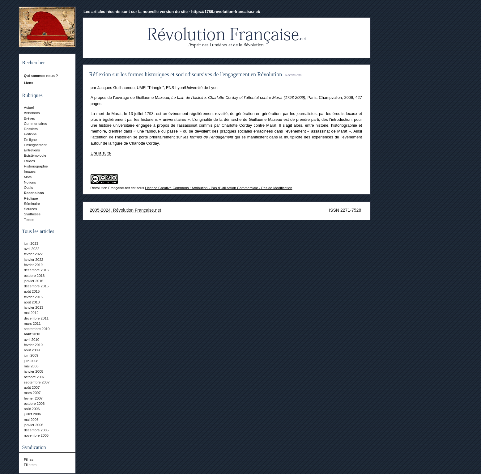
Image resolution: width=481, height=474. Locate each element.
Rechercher (33, 62)
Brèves (29, 118)
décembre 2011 (36, 318)
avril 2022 (31, 249)
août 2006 (32, 409)
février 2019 (33, 265)
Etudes (29, 161)
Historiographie (36, 166)
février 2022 (33, 254)
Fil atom (30, 465)
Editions (30, 134)
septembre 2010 (36, 329)
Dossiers (31, 129)
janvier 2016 (33, 281)
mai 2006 (31, 419)
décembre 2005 (36, 430)
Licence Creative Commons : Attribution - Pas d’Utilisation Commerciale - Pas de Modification (218, 188)
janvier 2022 (33, 259)
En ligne (30, 140)
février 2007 (33, 398)
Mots (28, 177)
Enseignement (35, 145)
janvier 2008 (33, 371)
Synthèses (32, 214)
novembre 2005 (36, 435)
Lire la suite (101, 153)
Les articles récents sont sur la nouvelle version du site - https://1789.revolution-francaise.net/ (171, 11)
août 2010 (32, 334)
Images (30, 171)
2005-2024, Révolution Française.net (125, 210)
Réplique (31, 198)
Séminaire (32, 203)
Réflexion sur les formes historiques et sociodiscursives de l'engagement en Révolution (185, 74)
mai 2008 (31, 366)
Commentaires (35, 123)
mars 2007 (32, 393)
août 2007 (32, 387)
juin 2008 (31, 361)
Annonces (32, 113)
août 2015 (32, 291)
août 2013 (32, 302)
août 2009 (32, 350)
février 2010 (33, 345)
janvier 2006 (33, 425)
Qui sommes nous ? (41, 76)
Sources (30, 209)
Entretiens (32, 150)
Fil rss (28, 459)
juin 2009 (31, 355)
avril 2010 (31, 339)
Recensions (34, 193)
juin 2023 (31, 243)
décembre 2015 (36, 286)
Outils (28, 187)
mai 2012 (31, 313)
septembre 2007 (36, 382)
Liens (28, 83)
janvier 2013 (33, 307)
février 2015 (33, 297)
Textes (29, 220)
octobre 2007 (34, 377)
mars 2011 (32, 323)
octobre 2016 (34, 275)
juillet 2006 (32, 414)
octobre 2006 (34, 403)
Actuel (29, 107)
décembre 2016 (36, 270)
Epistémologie (35, 155)
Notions (30, 182)
